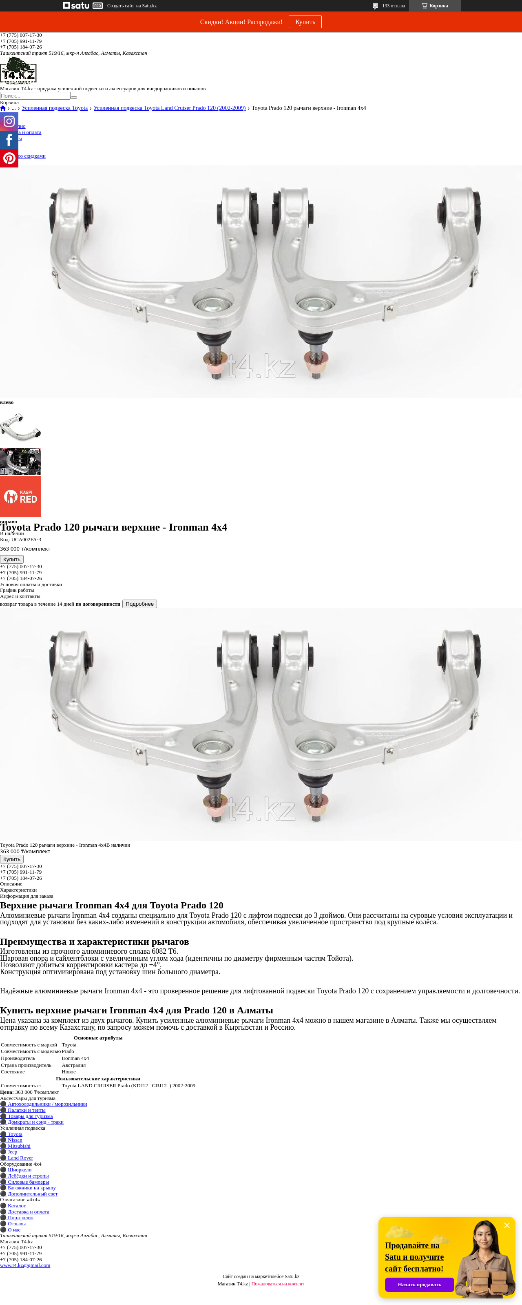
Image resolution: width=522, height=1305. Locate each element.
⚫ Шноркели (16, 1170)
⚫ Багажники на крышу (28, 1188)
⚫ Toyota (11, 1134)
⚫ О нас (10, 1230)
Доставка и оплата (21, 132)
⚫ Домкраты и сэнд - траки (32, 1122)
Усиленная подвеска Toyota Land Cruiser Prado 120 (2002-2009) (170, 108)
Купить (305, 21)
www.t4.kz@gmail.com (25, 1265)
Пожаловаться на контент (278, 1284)
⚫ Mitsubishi (15, 1146)
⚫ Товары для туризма (26, 1116)
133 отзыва (393, 6)
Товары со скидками (23, 156)
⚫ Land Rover (16, 1158)
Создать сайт (120, 6)
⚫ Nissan (11, 1140)
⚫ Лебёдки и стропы (24, 1176)
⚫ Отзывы (13, 1223)
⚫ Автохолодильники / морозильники (43, 1104)
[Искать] (74, 97)
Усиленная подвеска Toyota (55, 108)
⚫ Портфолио (16, 1217)
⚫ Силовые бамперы (24, 1182)
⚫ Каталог (13, 1205)
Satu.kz (292, 1276)
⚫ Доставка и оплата (24, 1212)
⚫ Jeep (8, 1152)
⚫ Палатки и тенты (23, 1110)
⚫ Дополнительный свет (29, 1194)
